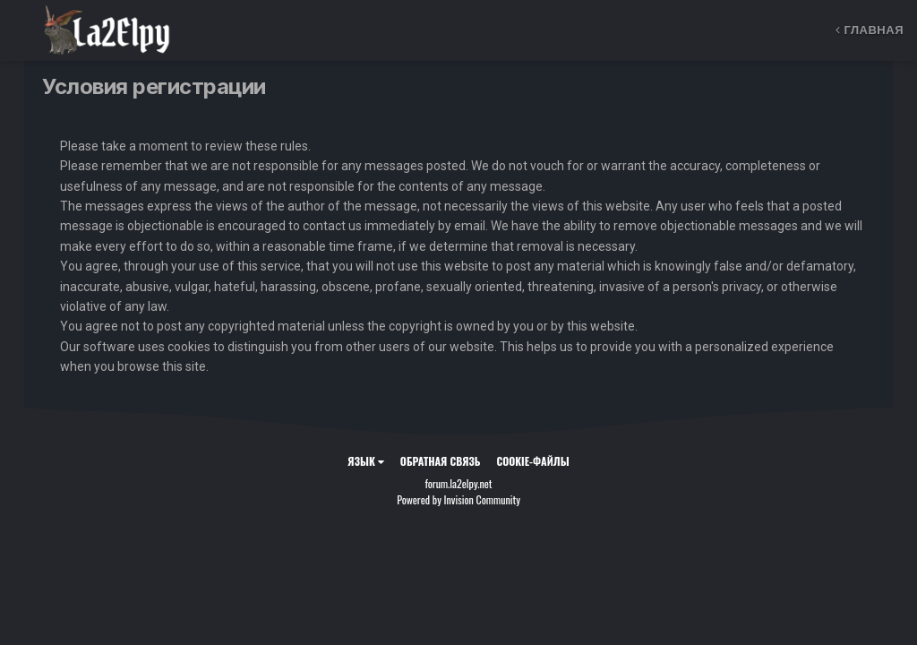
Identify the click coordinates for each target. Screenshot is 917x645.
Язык (365, 461)
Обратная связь (440, 461)
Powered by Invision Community (458, 499)
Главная (870, 30)
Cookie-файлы (533, 461)
